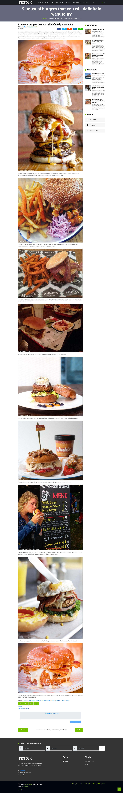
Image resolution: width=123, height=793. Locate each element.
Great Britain (32, 700)
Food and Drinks (32, 26)
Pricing (86, 2)
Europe (26, 26)
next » (79, 730)
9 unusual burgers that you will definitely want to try (51, 730)
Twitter (91, 125)
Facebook (91, 120)
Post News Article (73, 2)
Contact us (22, 770)
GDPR (99, 784)
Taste (62, 700)
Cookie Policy (92, 784)
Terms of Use (84, 784)
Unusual (58, 700)
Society (47, 2)
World (40, 2)
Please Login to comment (52, 713)
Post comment (75, 721)
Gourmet (38, 700)
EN (102, 2)
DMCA (103, 784)
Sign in (86, 764)
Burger (53, 700)
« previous (23, 730)
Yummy (67, 700)
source (20, 706)
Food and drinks (46, 700)
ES (104, 2)
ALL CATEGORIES (57, 2)
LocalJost (25, 786)
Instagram (92, 130)
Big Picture (65, 761)
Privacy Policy (76, 784)
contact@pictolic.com (25, 772)
